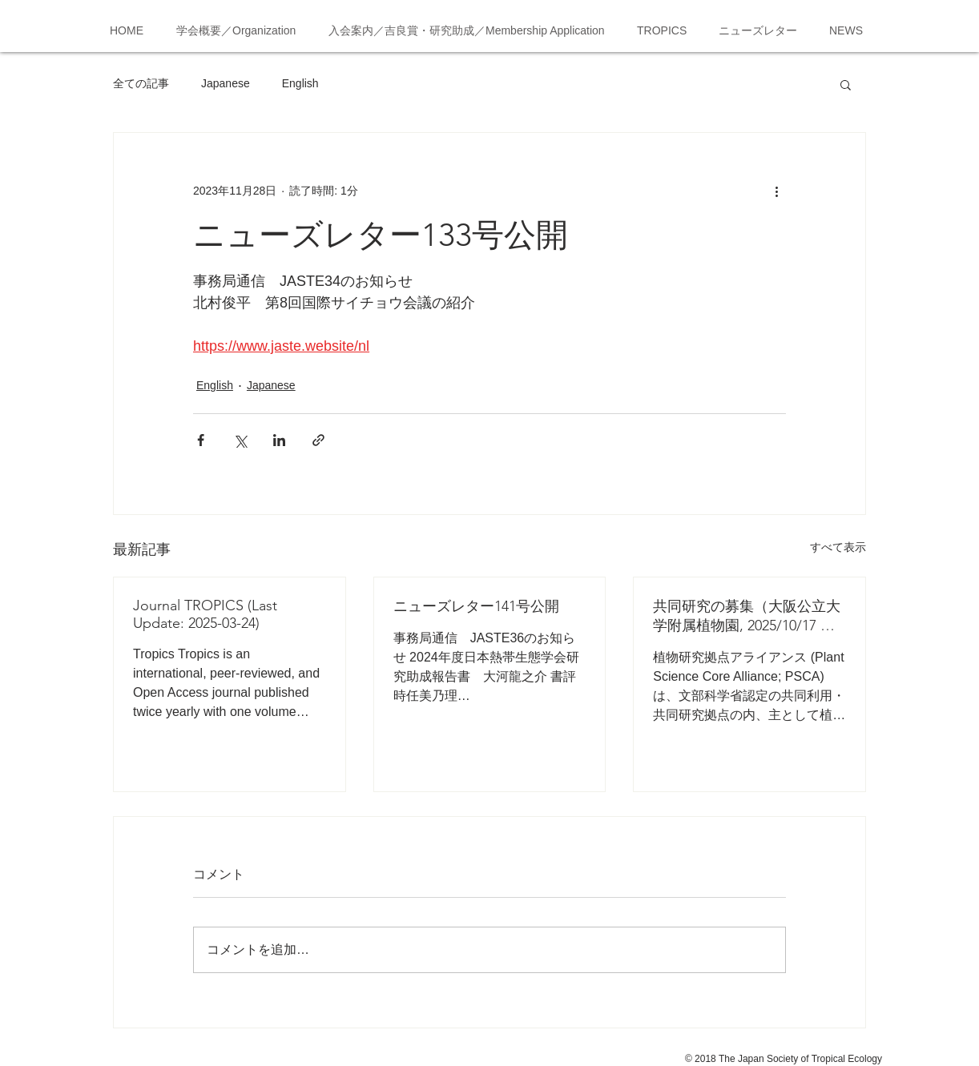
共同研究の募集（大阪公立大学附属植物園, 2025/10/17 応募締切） (746, 616)
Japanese (225, 83)
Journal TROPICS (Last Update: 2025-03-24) (205, 614)
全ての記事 (141, 83)
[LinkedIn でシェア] (279, 440)
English (300, 83)
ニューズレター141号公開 (476, 606)
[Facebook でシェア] (200, 440)
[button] (845, 84)
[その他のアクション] (776, 190)
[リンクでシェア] (318, 440)
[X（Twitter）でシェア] (240, 440)
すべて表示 (838, 547)
